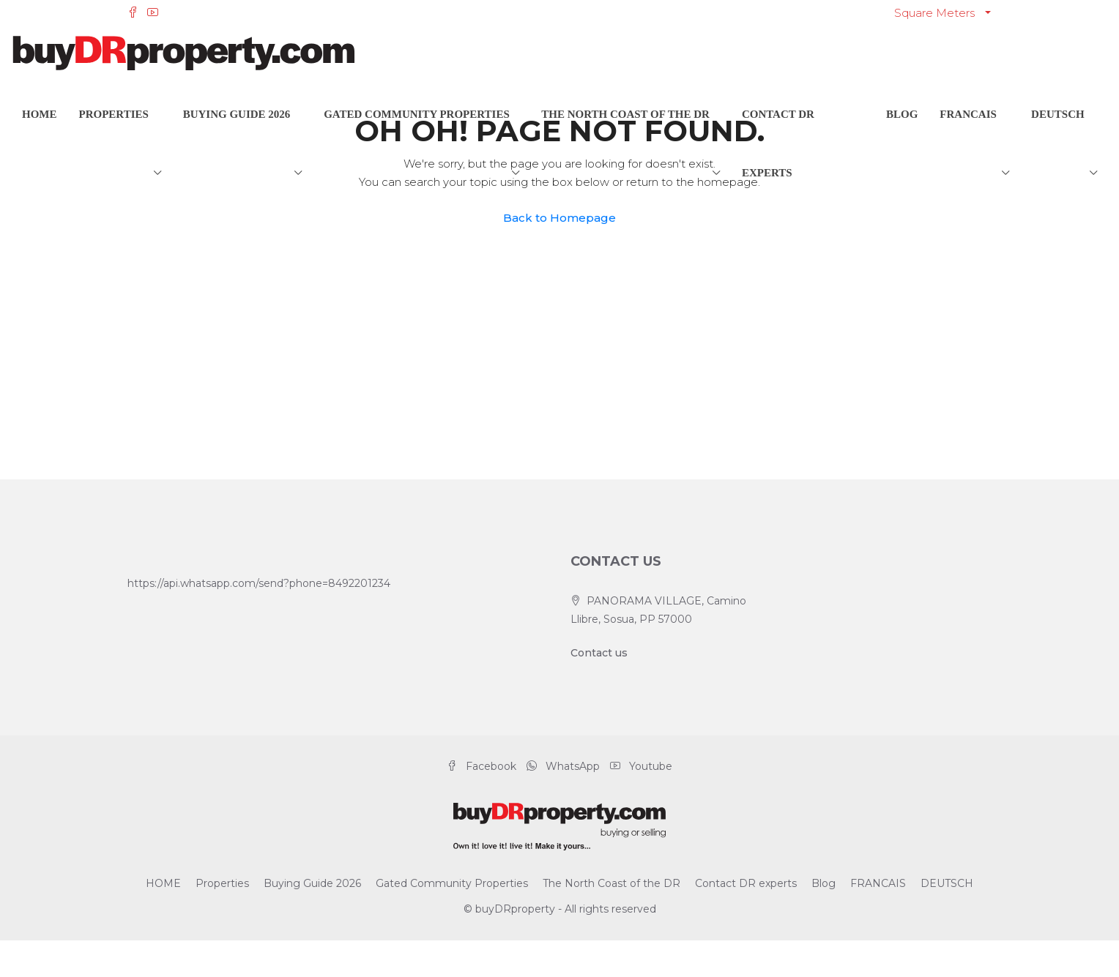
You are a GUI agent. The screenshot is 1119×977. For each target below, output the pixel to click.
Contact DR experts (778, 143)
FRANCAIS (968, 114)
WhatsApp (565, 766)
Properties (114, 114)
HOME (39, 114)
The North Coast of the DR (625, 114)
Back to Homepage (559, 218)
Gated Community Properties (417, 114)
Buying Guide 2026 (237, 114)
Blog (902, 114)
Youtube (641, 766)
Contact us (599, 652)
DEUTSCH (1058, 114)
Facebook (483, 766)
